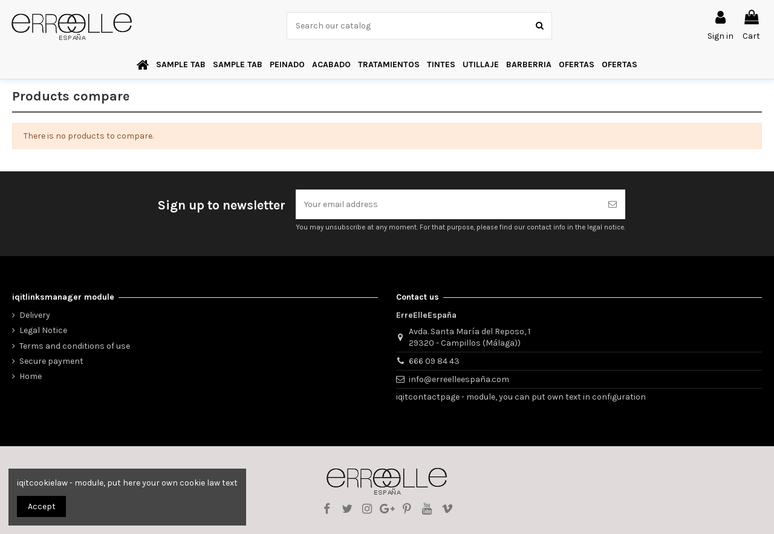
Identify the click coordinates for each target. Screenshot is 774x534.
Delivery (34, 315)
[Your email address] (448, 204)
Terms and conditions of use (74, 346)
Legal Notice (43, 330)
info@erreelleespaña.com (459, 379)
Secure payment (51, 361)
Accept (42, 506)
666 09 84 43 (434, 361)
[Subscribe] (612, 204)
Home (30, 376)
